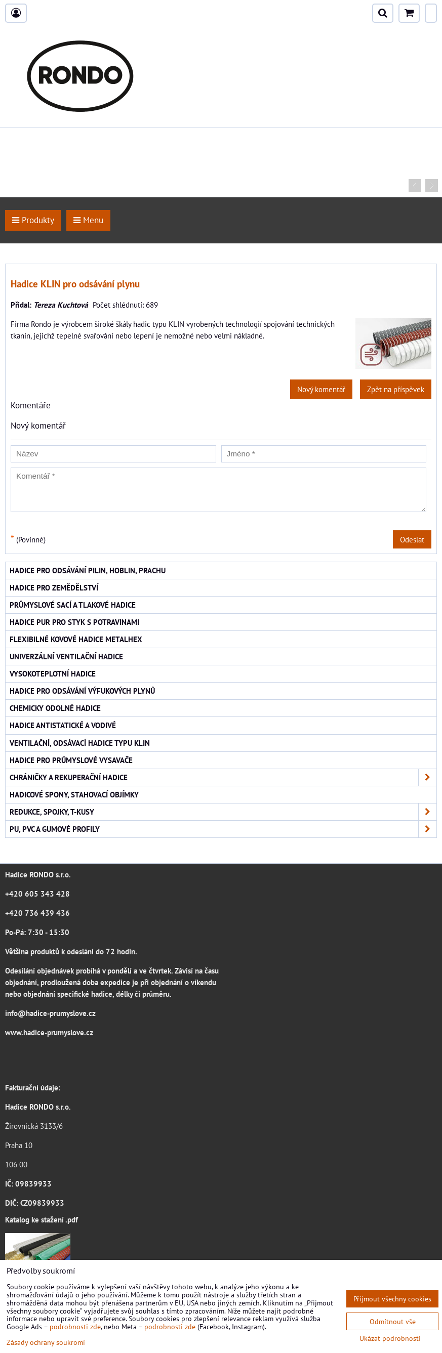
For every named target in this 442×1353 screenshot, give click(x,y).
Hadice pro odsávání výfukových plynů (82, 691)
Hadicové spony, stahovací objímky (74, 794)
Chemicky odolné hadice (55, 708)
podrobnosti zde (75, 1326)
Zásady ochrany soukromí (46, 1342)
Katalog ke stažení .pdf (41, 1219)
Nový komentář (321, 389)
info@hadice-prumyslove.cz (50, 1013)
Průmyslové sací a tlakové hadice (73, 605)
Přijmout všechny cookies (392, 1298)
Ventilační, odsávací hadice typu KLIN (80, 743)
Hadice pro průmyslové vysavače (71, 760)
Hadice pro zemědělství (54, 587)
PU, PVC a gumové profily (223, 829)
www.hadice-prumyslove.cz (49, 1032)
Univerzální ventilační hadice (66, 656)
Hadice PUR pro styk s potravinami (74, 622)
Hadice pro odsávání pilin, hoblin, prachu (88, 570)
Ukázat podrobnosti (390, 1338)
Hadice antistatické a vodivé (63, 725)
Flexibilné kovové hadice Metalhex (76, 639)
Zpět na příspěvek (395, 389)
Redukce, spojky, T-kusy (223, 812)
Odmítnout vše (393, 1321)
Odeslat (412, 539)
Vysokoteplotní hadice (53, 673)
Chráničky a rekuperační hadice (223, 777)
